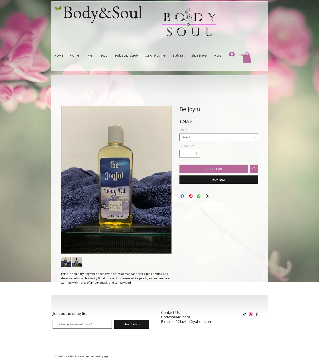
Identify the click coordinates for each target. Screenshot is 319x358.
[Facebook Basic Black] (257, 314)
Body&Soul (102, 12)
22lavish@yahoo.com (193, 321)
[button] (246, 57)
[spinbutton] (189, 153)
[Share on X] (207, 196)
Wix (106, 356)
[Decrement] (182, 153)
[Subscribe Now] (131, 324)
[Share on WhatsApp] (199, 196)
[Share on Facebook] (182, 196)
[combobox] (218, 137)
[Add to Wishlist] (254, 169)
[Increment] (196, 153)
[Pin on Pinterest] (190, 196)
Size (183, 130)
